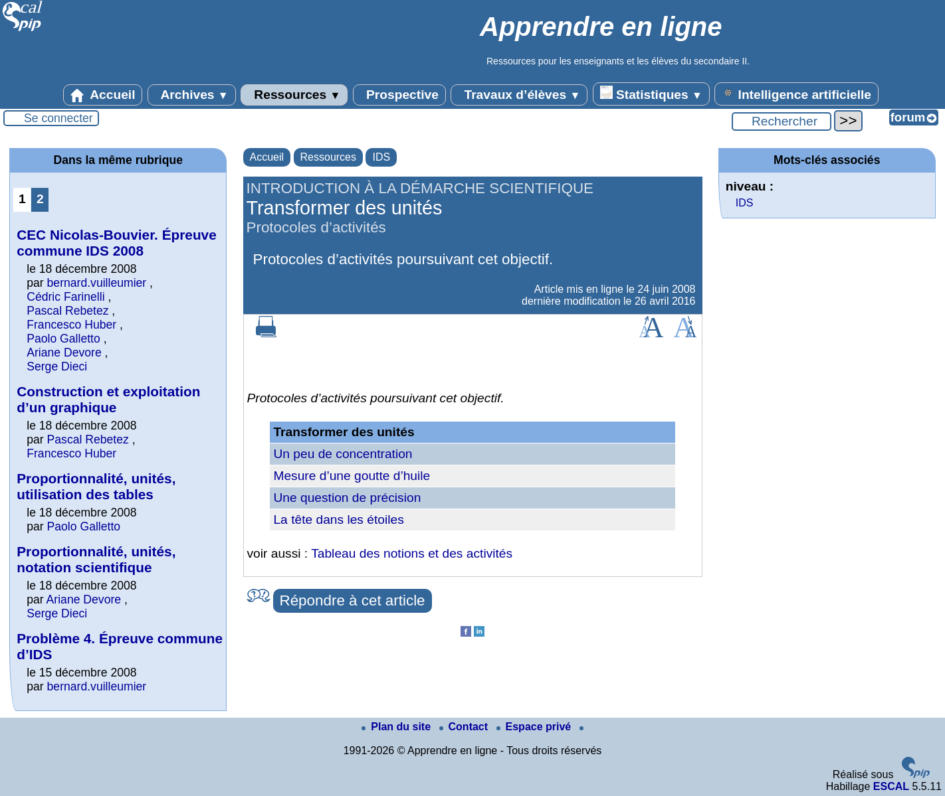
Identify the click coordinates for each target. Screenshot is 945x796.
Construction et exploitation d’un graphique (108, 399)
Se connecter (58, 118)
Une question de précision (347, 498)
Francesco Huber (71, 324)
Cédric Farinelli (65, 296)
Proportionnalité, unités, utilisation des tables (96, 486)
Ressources (294, 95)
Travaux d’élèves (519, 95)
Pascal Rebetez (67, 310)
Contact (465, 726)
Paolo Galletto (63, 338)
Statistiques (651, 94)
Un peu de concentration (342, 454)
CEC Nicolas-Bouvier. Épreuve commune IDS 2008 (117, 242)
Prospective (399, 95)
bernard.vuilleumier (97, 282)
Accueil (103, 95)
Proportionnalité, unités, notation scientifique (96, 559)
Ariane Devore (64, 352)
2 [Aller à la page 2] (40, 199)
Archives (192, 95)
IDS (381, 157)
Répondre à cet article (352, 600)
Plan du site (397, 726)
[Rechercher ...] (781, 121)
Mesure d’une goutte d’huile (351, 476)
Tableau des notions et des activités (411, 553)
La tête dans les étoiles (338, 519)
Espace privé (535, 726)
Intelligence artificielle (796, 94)
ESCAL (891, 786)
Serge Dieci (57, 366)
